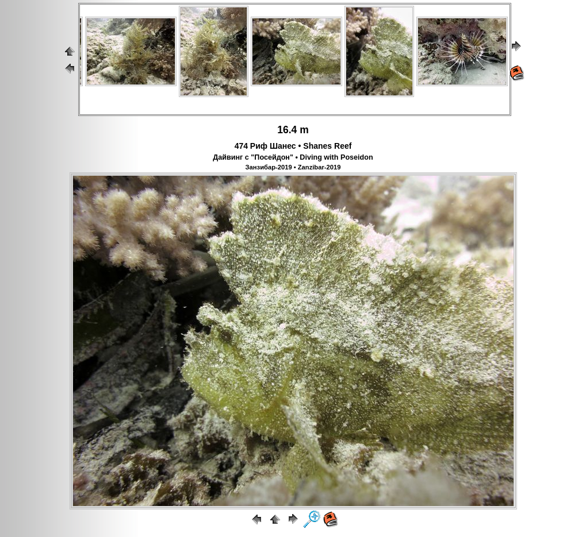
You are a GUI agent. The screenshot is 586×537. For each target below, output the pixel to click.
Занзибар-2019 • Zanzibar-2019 (293, 167)
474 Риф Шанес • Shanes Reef (293, 145)
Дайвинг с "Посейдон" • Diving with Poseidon (293, 157)
